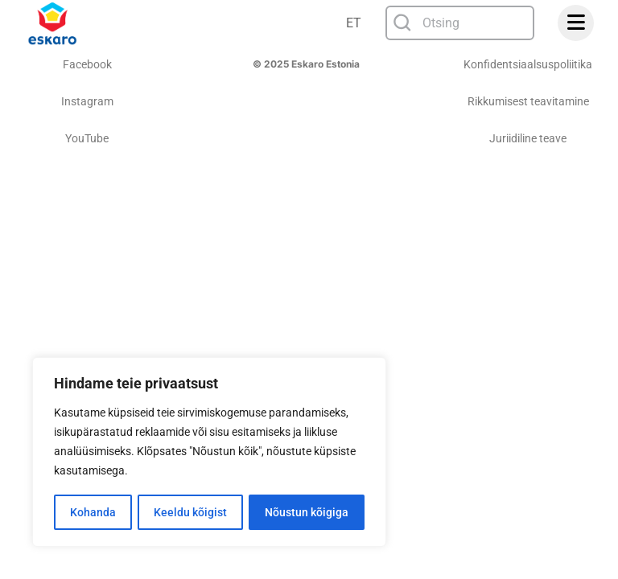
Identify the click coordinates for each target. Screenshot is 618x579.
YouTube (87, 138)
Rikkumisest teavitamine (528, 101)
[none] (355, 23)
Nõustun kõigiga (306, 512)
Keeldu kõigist (190, 512)
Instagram (87, 101)
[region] (209, 453)
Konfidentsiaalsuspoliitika (528, 64)
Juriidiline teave (527, 138)
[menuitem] (355, 23)
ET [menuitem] (353, 23)
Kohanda (93, 512)
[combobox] (459, 23)
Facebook (87, 64)
